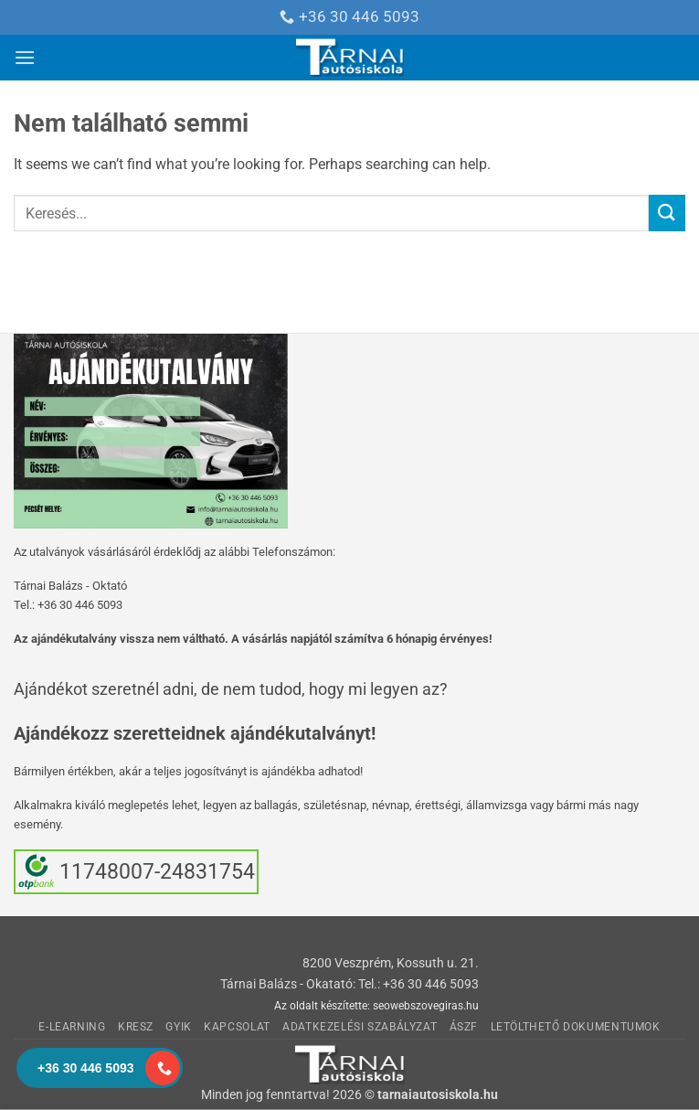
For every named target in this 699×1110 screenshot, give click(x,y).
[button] (25, 57)
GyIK (178, 1026)
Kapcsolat (237, 1026)
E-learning (71, 1026)
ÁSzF (464, 1026)
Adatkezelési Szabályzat (359, 1026)
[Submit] (667, 212)
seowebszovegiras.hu (426, 1005)
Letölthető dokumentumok (576, 1026)
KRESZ (136, 1026)
